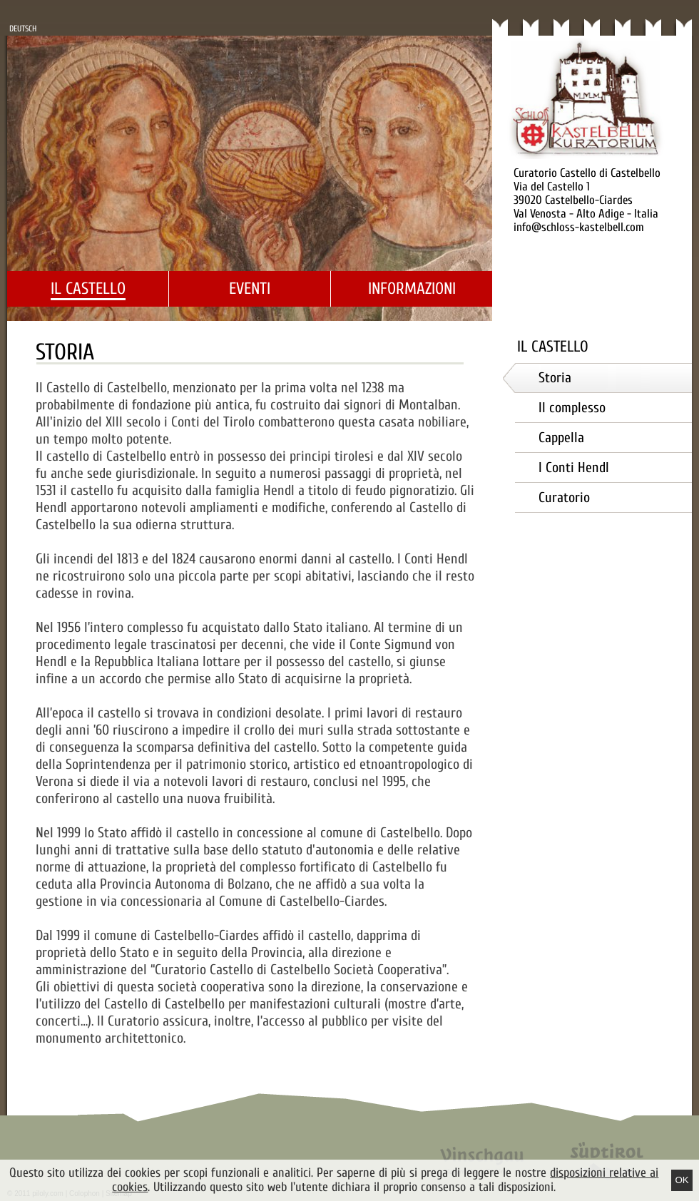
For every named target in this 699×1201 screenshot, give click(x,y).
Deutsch (22, 29)
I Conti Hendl (574, 467)
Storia (555, 377)
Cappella (561, 437)
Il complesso (572, 407)
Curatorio (564, 497)
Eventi (249, 288)
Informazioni (412, 288)
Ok (681, 1180)
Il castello (88, 288)
